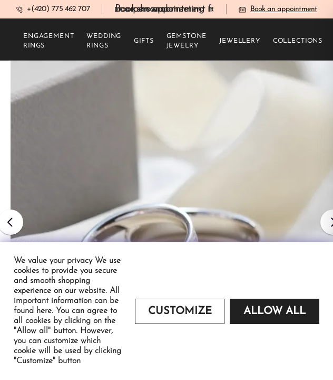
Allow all (274, 311)
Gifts (143, 41)
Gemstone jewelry (186, 41)
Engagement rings (48, 41)
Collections (297, 41)
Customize (180, 311)
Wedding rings (103, 41)
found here (33, 311)
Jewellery (239, 41)
